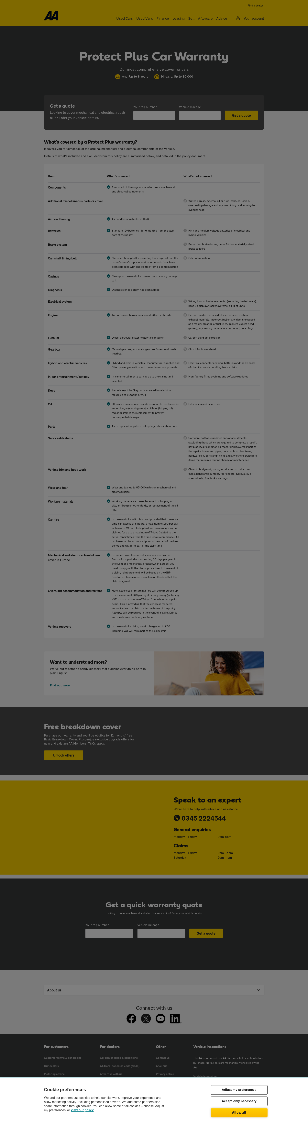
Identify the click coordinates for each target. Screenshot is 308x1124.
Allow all (239, 1112)
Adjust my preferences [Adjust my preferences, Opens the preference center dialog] (239, 1090)
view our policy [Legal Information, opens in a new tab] (82, 1110)
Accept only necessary (239, 1101)
